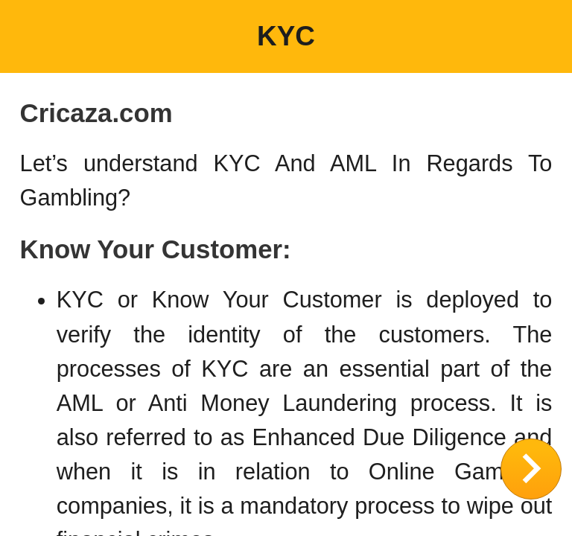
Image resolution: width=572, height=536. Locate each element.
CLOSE (531, 469)
